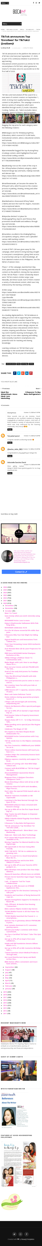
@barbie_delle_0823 (15, 449)
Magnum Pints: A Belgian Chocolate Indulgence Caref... (19, 778)
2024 (5, 592)
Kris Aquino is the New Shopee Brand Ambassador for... (19, 733)
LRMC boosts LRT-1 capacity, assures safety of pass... (23, 691)
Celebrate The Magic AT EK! (16, 729)
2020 (5, 603)
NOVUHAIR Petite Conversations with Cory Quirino (22, 737)
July (7, 972)
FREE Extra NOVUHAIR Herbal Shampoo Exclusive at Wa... (20, 654)
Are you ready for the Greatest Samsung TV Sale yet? (22, 891)
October (8, 611)
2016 (5, 1000)
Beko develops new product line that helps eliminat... (22, 871)
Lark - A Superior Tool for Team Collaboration (17, 882)
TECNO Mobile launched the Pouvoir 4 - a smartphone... (21, 917)
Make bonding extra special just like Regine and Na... (22, 725)
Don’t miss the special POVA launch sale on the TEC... (22, 792)
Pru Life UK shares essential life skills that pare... (22, 631)
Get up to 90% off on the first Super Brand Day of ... (22, 810)
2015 (5, 1003)
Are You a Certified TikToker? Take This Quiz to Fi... (23, 935)
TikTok (38, 29)
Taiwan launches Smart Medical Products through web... (21, 953)
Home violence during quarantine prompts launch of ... (22, 698)
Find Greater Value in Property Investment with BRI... (22, 716)
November (9, 608)
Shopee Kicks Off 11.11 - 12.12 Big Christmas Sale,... (22, 721)
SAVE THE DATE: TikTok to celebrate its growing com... (21, 852)
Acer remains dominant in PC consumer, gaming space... (21, 926)
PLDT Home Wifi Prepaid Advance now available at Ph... (20, 839)
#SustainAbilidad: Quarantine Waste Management (19, 774)
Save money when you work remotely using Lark (22, 617)
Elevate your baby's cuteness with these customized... (21, 931)
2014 (5, 1005)
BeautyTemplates (27, 1239)
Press (22, 29)
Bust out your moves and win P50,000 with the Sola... (22, 668)
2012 (5, 1011)
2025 (5, 590)
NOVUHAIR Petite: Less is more (17, 620)
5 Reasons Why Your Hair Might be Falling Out (21, 636)
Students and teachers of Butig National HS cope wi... (22, 896)
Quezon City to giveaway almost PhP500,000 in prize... (22, 922)
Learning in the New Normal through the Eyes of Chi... (21, 801)
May (7, 978)
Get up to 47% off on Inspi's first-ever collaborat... (20, 940)
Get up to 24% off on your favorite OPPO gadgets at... (21, 866)
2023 (5, 595)
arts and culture (12, 29)
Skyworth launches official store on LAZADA (22, 874)
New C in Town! (11, 613)
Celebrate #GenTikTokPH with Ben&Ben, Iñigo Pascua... (21, 787)
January (8, 989)
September (10, 967)
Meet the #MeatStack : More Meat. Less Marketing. (21, 831)
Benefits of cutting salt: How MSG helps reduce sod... (21, 765)
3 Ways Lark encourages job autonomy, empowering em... (21, 703)
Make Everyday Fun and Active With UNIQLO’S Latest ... (19, 861)
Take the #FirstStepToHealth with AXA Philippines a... (20, 677)
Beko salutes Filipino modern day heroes (21, 909)
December (9, 605)
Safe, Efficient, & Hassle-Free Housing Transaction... (20, 905)
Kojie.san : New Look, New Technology (20, 835)
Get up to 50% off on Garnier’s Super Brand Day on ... (22, 712)
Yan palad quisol (13, 436)
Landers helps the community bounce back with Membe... (22, 755)
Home (3, 29)
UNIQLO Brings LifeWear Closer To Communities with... (18, 659)
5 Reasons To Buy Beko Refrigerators (20, 823)
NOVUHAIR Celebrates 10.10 (16, 628)
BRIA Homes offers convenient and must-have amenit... (21, 963)
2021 (5, 600)
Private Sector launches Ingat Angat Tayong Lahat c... (23, 878)
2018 (5, 995)
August (8, 970)
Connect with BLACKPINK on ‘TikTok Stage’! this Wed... (22, 769)
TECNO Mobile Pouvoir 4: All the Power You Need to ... (22, 912)
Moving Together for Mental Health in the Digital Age (22, 843)
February (9, 986)
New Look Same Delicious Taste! (18, 694)
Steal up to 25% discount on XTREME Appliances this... (19, 887)
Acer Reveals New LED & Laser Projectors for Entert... (23, 650)
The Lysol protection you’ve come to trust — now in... (23, 682)
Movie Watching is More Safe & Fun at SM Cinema (21, 783)
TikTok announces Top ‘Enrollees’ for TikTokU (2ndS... (20, 827)
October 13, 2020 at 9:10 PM (32, 412)
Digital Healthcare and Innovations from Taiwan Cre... (21, 640)
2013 (5, 1008)
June (7, 975)
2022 (5, 598)
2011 (5, 1013)
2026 (5, 587)
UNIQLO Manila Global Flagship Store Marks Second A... (22, 819)
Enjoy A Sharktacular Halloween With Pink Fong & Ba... (21, 624)
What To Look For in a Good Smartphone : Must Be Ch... (21, 857)
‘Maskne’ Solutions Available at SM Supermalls (19, 797)
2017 (5, 997)
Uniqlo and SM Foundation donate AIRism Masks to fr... (21, 944)
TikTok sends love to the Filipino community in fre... (23, 742)
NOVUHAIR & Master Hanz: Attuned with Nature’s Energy (21, 806)
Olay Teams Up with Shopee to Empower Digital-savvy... (21, 815)
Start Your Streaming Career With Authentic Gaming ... (22, 645)
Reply (10, 429)
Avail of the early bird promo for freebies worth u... (21, 672)
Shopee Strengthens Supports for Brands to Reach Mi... (22, 901)
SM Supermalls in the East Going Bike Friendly (20, 848)
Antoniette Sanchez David (16, 462)
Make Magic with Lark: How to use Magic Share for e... (21, 663)
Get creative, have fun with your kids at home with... (21, 686)
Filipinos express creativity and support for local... (22, 760)
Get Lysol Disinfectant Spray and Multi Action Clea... (20, 958)
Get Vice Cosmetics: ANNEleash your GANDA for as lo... (22, 746)
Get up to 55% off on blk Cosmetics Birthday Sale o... (22, 949)
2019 (5, 992)
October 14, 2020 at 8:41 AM (32, 464)
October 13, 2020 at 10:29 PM (31, 449)
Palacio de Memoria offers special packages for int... (22, 707)
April (7, 980)
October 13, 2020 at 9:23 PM (32, 436)
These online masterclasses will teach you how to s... (22, 751)
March (8, 983)
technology (30, 29)
